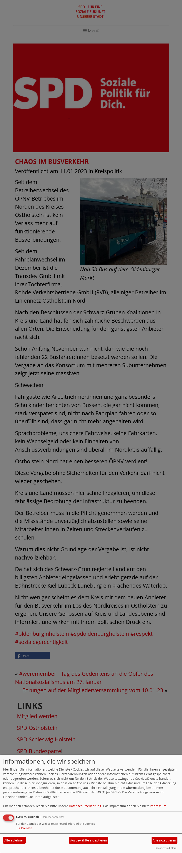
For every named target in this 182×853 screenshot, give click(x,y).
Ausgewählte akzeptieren (88, 840)
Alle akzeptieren (164, 840)
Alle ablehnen (14, 840)
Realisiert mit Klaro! (166, 848)
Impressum (158, 806)
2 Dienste (24, 828)
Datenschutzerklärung (85, 806)
